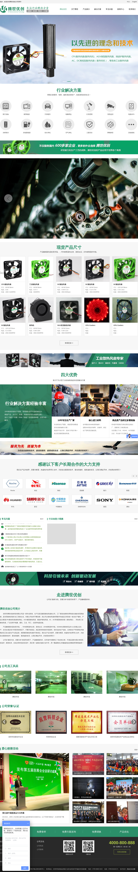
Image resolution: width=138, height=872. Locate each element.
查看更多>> (69, 427)
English (134, 2)
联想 (127, 527)
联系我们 (132, 9)
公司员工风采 (10, 704)
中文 (128, 2)
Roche (12, 527)
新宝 (35, 543)
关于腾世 (74, 9)
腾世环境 (15, 735)
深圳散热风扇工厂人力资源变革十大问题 (18, 577)
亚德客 (82, 527)
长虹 (35, 527)
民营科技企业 (51, 765)
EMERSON (82, 543)
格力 (104, 527)
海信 (58, 527)
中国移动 (59, 543)
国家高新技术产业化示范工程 (86, 765)
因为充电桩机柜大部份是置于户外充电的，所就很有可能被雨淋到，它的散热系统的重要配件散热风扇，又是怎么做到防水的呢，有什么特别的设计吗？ (23, 614)
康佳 (127, 543)
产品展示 (86, 9)
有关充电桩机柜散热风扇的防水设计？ (17, 610)
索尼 (104, 543)
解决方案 (97, 9)
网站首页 (63, 9)
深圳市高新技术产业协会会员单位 (122, 765)
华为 (12, 543)
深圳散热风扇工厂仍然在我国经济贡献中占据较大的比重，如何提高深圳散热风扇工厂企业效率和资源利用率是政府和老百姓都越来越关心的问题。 (23, 581)
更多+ (42, 571)
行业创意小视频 (56, 571)
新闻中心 (120, 9)
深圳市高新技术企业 (15, 765)
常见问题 (109, 9)
